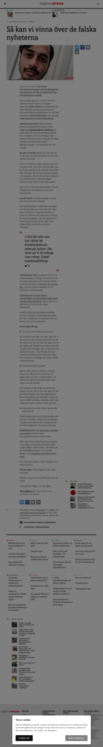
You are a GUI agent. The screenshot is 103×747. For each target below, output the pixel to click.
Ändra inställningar (76, 738)
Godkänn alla (24, 738)
